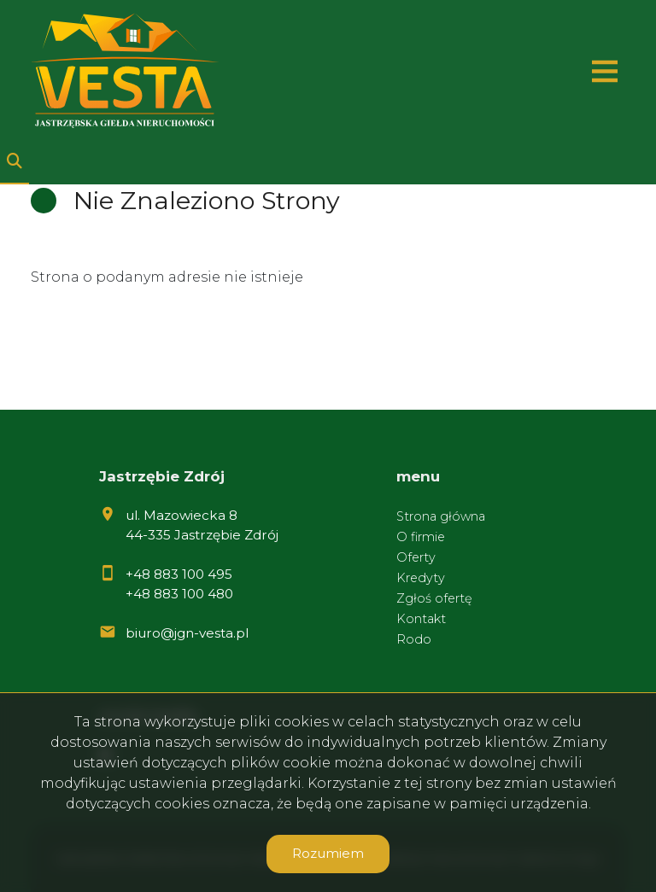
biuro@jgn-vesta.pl (187, 633)
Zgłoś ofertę (434, 598)
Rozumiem (328, 853)
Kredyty (420, 578)
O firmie (420, 537)
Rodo (413, 639)
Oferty (416, 557)
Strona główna (440, 516)
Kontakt (421, 619)
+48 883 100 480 (179, 594)
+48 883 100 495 (179, 574)
